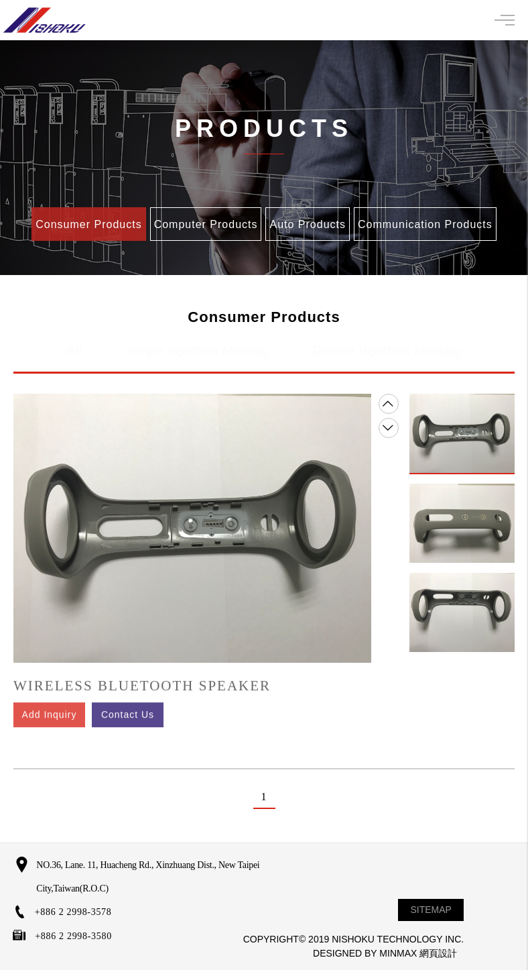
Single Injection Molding (197, 344)
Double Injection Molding (387, 344)
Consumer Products (88, 224)
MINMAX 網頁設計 (418, 953)
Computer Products (206, 224)
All (74, 344)
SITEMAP (431, 909)
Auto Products (307, 224)
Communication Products (425, 224)
